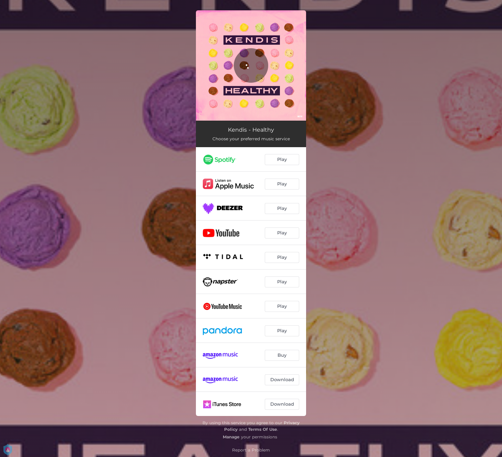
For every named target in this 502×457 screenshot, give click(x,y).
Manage (231, 436)
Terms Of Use (262, 429)
